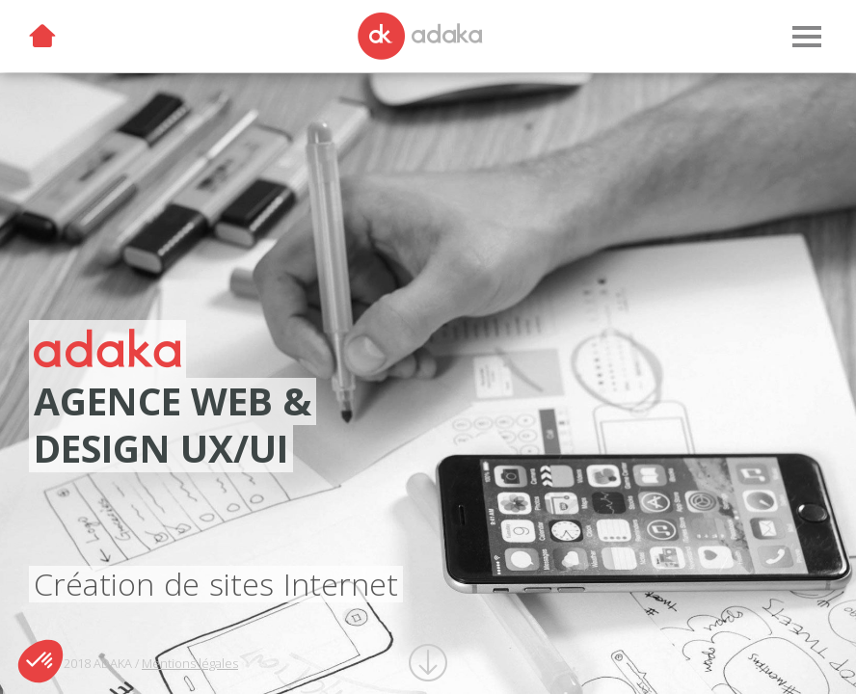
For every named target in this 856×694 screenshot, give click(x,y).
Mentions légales (190, 663)
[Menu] (806, 36)
